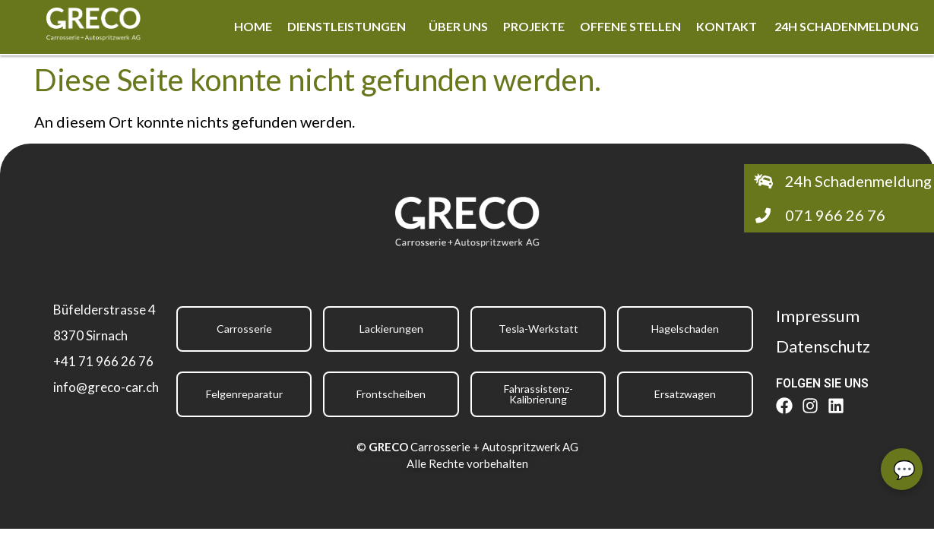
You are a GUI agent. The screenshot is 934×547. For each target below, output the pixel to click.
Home (253, 26)
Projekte (534, 26)
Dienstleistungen (346, 26)
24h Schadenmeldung (846, 26)
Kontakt (727, 26)
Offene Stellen (630, 26)
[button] (350, 26)
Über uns (458, 26)
